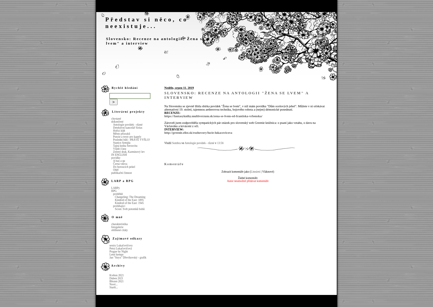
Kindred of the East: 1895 (129, 200)
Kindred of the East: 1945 (129, 203)
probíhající (119, 206)
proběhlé (118, 194)
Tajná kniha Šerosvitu (125, 145)
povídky (115, 157)
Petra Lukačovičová (120, 248)
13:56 (220, 143)
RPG (114, 191)
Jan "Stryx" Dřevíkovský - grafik (127, 257)
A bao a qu (119, 160)
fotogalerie (117, 227)
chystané (116, 118)
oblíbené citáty (119, 230)
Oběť (116, 169)
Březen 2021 (116, 281)
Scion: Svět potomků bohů (130, 209)
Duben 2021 (116, 278)
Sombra (176, 143)
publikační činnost (121, 172)
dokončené (117, 121)
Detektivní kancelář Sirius (127, 127)
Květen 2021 (116, 275)
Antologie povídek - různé (128, 124)
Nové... (113, 284)
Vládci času (119, 148)
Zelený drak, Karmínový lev (129, 151)
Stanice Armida (122, 142)
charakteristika (119, 224)
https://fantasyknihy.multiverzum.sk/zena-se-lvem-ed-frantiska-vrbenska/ (213, 116)
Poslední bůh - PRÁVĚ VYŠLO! (131, 139)
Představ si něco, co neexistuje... (146, 22)
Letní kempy (116, 254)
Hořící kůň (119, 130)
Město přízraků (121, 133)
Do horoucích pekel (124, 166)
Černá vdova (120, 163)
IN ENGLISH (119, 154)
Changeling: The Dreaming (130, 197)
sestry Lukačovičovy (121, 245)
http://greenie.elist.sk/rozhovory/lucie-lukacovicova (198, 132)
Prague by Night (118, 251)
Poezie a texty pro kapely (127, 136)
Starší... (113, 287)
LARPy (115, 188)
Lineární (255, 171)
